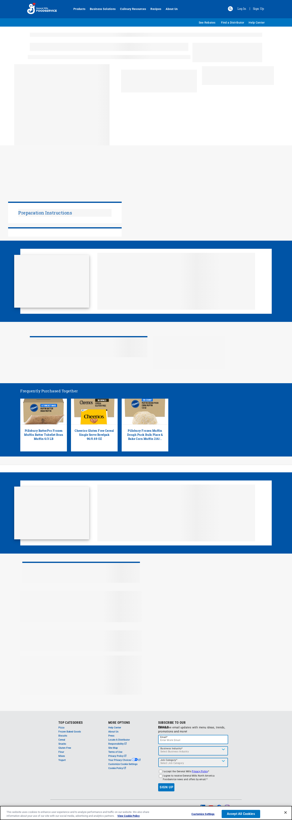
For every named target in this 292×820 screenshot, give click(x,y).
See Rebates (207, 22)
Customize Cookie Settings (122, 764)
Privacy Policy (117, 756)
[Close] (285, 812)
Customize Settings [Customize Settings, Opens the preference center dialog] (203, 814)
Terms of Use (115, 752)
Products (77, 9)
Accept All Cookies (241, 814)
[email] (193, 739)
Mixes (61, 756)
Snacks (62, 743)
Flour (61, 752)
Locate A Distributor (119, 739)
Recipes (153, 9)
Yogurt (62, 760)
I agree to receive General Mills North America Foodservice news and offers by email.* (189, 777)
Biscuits (62, 735)
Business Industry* (171, 748)
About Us (169, 9)
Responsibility (117, 743)
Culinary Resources (131, 9)
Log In (241, 8)
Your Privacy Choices (124, 760)
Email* (164, 737)
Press (111, 735)
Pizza (61, 727)
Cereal (61, 739)
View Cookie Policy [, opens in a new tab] (128, 815)
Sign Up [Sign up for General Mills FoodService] (258, 8)
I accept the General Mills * (186, 771)
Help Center (257, 22)
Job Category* (168, 760)
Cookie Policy (117, 768)
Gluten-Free (64, 747)
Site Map (113, 747)
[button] (230, 8)
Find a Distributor (232, 22)
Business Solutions (100, 9)
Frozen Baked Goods (69, 731)
